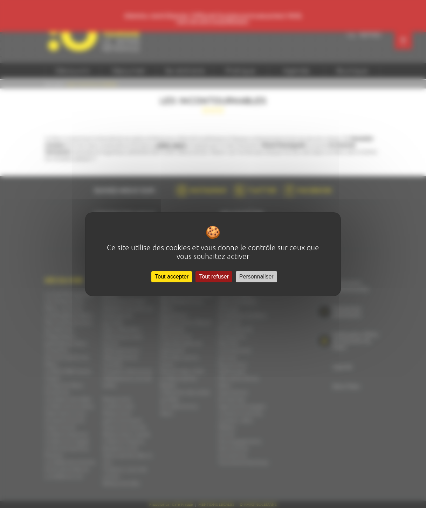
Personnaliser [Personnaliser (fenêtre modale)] (256, 277)
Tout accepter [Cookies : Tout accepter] (171, 277)
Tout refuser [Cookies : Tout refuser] (213, 277)
